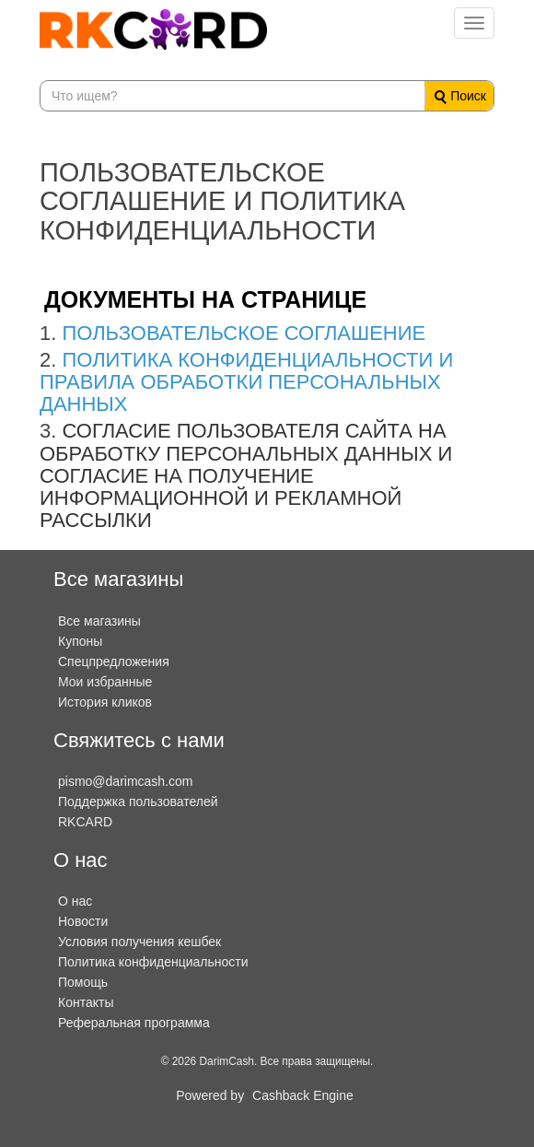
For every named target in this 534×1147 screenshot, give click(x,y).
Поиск (460, 96)
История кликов (105, 702)
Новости (83, 921)
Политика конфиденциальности (153, 961)
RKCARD (85, 821)
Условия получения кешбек (139, 941)
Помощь (83, 982)
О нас (75, 901)
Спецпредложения (113, 661)
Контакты (85, 1002)
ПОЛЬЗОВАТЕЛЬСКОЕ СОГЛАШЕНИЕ (243, 333)
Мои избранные (105, 681)
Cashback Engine (303, 1095)
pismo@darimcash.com (125, 781)
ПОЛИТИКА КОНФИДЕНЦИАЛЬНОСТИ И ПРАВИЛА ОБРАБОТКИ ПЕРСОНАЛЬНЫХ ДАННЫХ (246, 381)
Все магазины (99, 621)
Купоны (80, 641)
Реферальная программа (134, 1022)
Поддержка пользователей (138, 801)
